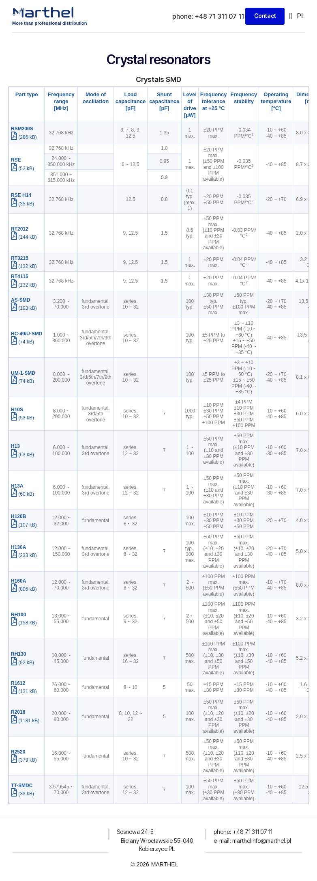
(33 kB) (22, 794)
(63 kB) (22, 454)
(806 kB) (24, 589)
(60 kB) (22, 494)
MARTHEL (164, 864)
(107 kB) (24, 524)
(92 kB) (22, 662)
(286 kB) (24, 137)
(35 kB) (22, 203)
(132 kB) (24, 266)
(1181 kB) (25, 720)
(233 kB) (24, 555)
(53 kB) (22, 418)
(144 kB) (24, 237)
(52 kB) (22, 168)
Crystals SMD (158, 79)
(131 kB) (24, 691)
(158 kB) (24, 623)
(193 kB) (24, 308)
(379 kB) (24, 760)
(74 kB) (22, 341)
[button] (290, 16)
